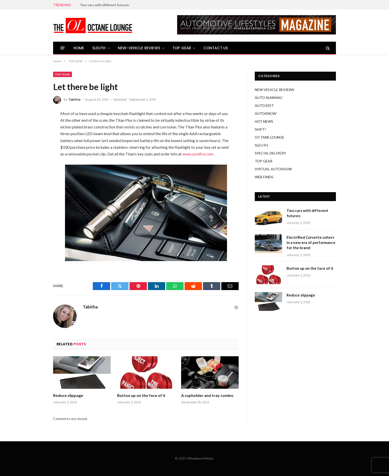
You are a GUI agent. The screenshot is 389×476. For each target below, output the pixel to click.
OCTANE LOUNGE (269, 137)
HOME (78, 48)
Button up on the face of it (141, 395)
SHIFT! (260, 129)
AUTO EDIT (264, 105)
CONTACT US (215, 48)
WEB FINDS (264, 177)
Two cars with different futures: (105, 5)
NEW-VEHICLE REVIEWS (139, 48)
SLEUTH (99, 48)
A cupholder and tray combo (207, 395)
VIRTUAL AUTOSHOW (273, 169)
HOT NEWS (264, 121)
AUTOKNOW (265, 113)
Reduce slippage (68, 395)
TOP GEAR (181, 48)
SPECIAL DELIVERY (270, 153)
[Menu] (63, 48)
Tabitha (74, 99)
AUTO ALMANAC (269, 97)
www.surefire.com (197, 153)
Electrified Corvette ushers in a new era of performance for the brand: (311, 242)
